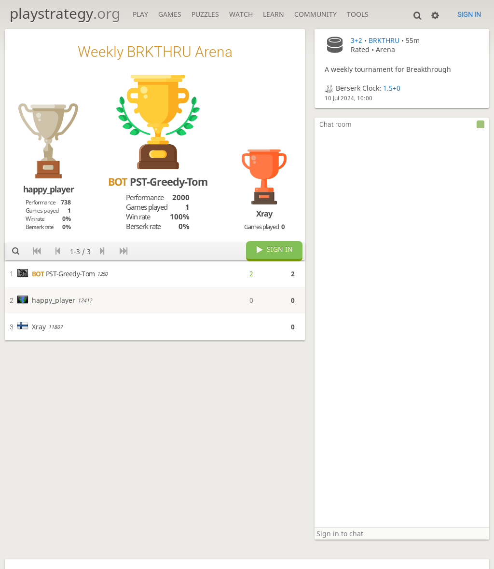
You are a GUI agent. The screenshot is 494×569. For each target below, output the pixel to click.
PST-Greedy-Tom (157, 182)
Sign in (469, 14)
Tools (358, 14)
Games (169, 14)
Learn (273, 14)
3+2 (356, 40)
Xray (264, 213)
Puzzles (205, 14)
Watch (241, 14)
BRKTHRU (384, 40)
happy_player (48, 189)
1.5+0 (391, 88)
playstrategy (65, 13)
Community (315, 14)
